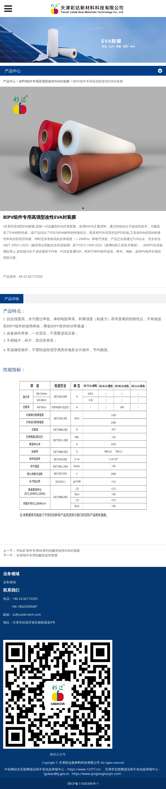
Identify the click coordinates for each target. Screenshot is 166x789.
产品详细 (11, 298)
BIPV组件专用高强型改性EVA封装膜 (44, 81)
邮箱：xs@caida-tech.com (22, 614)
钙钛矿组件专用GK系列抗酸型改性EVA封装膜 (48, 550)
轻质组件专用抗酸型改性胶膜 (37, 555)
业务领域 (9, 582)
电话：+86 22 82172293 (20, 598)
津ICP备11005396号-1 (83, 783)
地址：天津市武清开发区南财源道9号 (29, 622)
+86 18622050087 (22, 606)
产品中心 (9, 81)
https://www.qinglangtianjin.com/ (96, 774)
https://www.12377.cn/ (84, 769)
